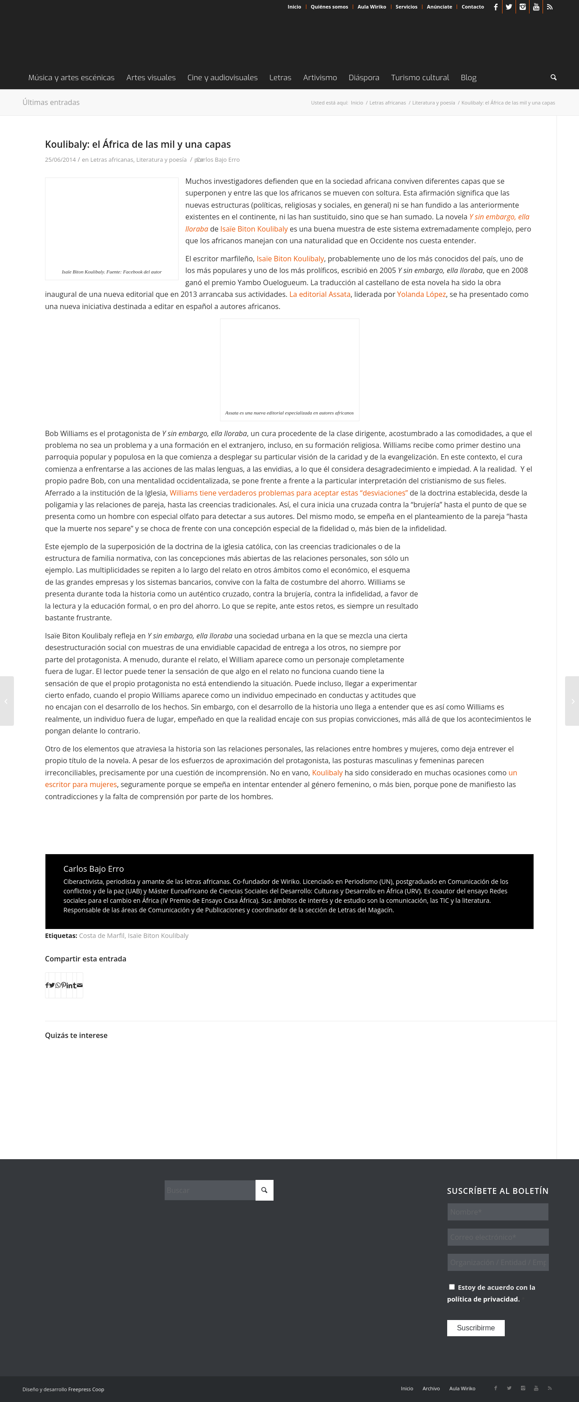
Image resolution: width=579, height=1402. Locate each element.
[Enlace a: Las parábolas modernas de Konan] (441, 1069)
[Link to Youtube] (536, 7)
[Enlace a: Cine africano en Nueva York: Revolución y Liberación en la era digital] (197, 1066)
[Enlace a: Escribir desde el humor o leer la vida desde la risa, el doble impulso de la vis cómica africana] (258, 1064)
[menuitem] (294, 7)
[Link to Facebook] (495, 7)
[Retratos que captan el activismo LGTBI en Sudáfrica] (572, 701)
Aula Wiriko (372, 6)
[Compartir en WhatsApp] (58, 985)
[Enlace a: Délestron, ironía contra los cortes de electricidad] (380, 1060)
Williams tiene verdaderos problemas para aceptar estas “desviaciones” (289, 493)
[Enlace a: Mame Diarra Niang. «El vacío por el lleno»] (75, 1069)
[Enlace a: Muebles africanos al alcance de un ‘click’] (503, 1073)
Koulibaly (328, 773)
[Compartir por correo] (80, 985)
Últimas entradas (51, 102)
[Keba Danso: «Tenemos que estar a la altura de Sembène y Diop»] (7, 701)
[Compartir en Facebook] (47, 985)
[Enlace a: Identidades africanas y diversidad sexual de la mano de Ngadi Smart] (136, 1079)
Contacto (473, 6)
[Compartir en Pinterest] (63, 985)
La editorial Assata (318, 294)
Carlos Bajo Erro (218, 159)
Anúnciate (439, 6)
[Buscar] (551, 78)
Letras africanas (112, 159)
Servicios (406, 6)
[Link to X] (509, 7)
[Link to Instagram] (522, 7)
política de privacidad (482, 1298)
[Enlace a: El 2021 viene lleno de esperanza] (320, 1079)
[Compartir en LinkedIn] (69, 985)
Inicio (294, 6)
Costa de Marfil (102, 935)
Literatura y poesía (161, 159)
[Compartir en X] (52, 985)
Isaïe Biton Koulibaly (254, 229)
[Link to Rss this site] (550, 7)
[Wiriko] (89, 40)
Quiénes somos (329, 6)
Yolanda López (421, 294)
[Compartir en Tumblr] (74, 985)
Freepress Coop (86, 1389)
